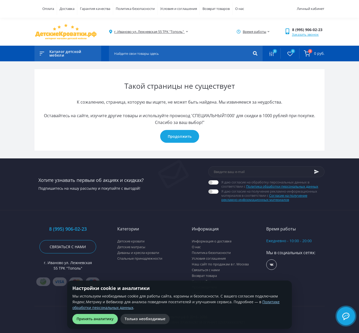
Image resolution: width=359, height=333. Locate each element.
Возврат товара (204, 275)
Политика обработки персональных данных (282, 186)
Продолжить (180, 136)
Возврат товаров (216, 8)
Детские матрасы (131, 247)
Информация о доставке (211, 241)
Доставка (67, 8)
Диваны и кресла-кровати (138, 252)
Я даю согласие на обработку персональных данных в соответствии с (273, 184)
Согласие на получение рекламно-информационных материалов (264, 197)
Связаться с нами (68, 246)
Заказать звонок (305, 34)
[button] (308, 29)
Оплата (48, 8)
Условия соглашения (209, 258)
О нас (239, 8)
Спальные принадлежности (139, 258)
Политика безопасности (135, 8)
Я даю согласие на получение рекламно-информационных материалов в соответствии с (273, 195)
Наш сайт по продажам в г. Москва (220, 264)
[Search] (255, 53)
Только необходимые (145, 318)
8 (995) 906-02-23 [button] (68, 229)
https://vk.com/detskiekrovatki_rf (272, 264)
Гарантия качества (95, 8)
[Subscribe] (317, 171)
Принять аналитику (95, 318)
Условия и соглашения (178, 8)
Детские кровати (130, 241)
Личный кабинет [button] (310, 8)
